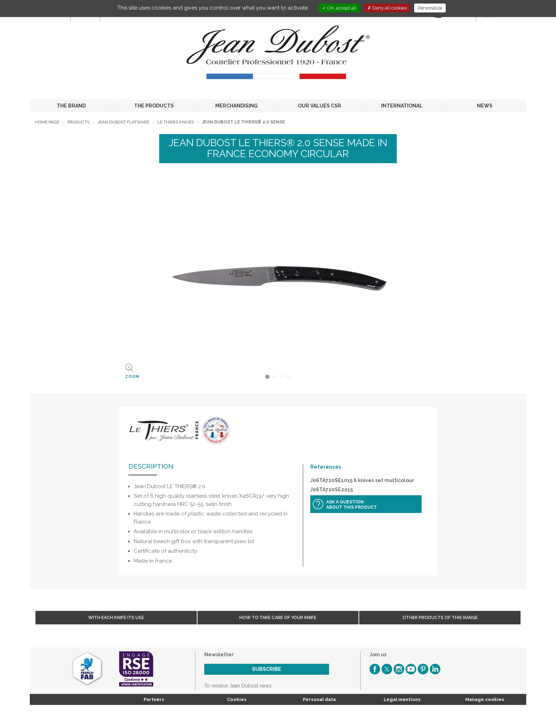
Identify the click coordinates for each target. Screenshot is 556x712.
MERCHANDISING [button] (236, 106)
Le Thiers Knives (175, 122)
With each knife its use (116, 617)
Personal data (319, 699)
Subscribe (266, 669)
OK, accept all (339, 8)
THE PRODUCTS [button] (154, 106)
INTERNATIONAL (402, 106)
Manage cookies (484, 699)
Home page (47, 122)
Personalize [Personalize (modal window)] (430, 8)
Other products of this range (440, 617)
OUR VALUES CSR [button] (319, 106)
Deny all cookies (387, 8)
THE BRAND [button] (71, 106)
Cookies (236, 699)
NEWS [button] (485, 106)
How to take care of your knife (277, 617)
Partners (154, 699)
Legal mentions (402, 699)
